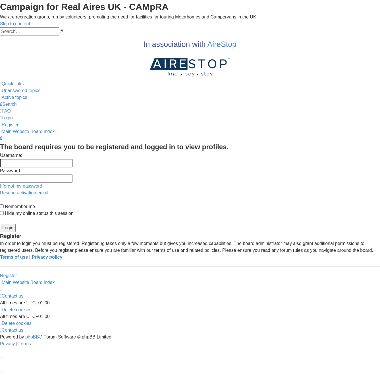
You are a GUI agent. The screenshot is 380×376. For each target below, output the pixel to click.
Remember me (17, 206)
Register (8, 275)
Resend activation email (24, 192)
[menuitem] (20, 90)
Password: (10, 170)
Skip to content (15, 23)
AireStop (221, 44)
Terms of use (14, 257)
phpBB (32, 337)
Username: (11, 155)
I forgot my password (21, 186)
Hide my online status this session (36, 213)
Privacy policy (47, 257)
